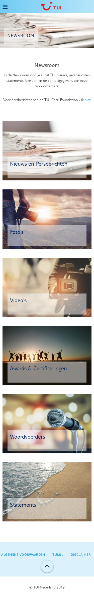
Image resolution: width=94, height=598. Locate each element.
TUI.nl (57, 554)
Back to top (47, 566)
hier (87, 100)
